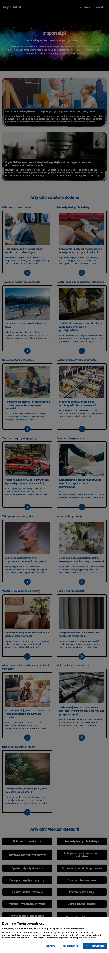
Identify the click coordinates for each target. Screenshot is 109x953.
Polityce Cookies (87, 937)
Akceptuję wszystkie (95, 946)
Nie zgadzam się (70, 946)
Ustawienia (50, 946)
